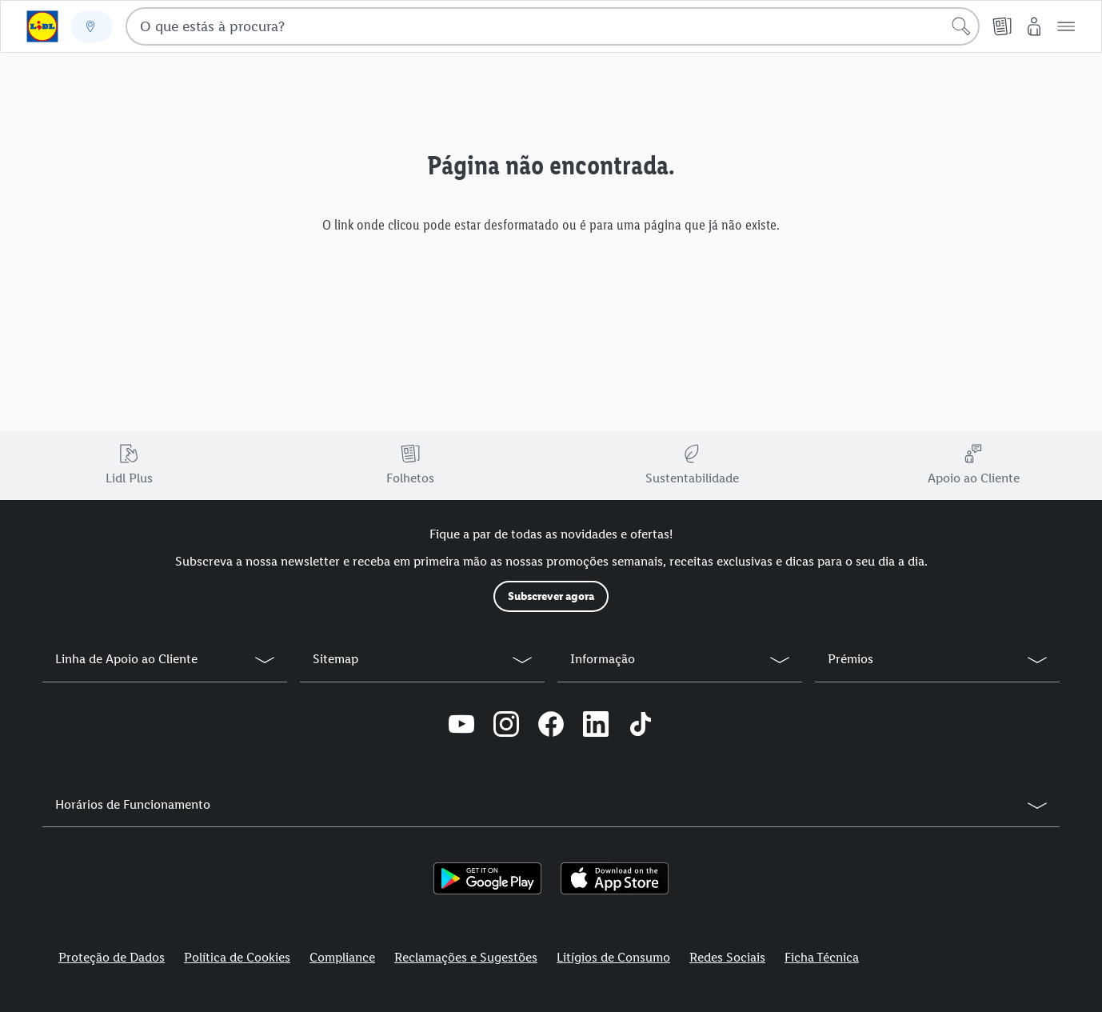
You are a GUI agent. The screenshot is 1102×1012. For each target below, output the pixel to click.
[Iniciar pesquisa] (961, 26)
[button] (1066, 26)
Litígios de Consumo (613, 957)
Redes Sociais (727, 957)
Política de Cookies (237, 957)
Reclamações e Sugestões (465, 957)
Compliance (342, 957)
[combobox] (553, 26)
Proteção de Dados (111, 957)
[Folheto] (1002, 26)
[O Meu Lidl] (1034, 26)
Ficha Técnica (822, 957)
